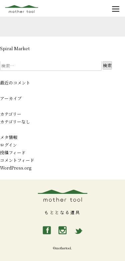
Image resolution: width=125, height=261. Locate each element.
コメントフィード (17, 160)
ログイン (8, 145)
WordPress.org (15, 168)
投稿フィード (13, 152)
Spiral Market (15, 48)
